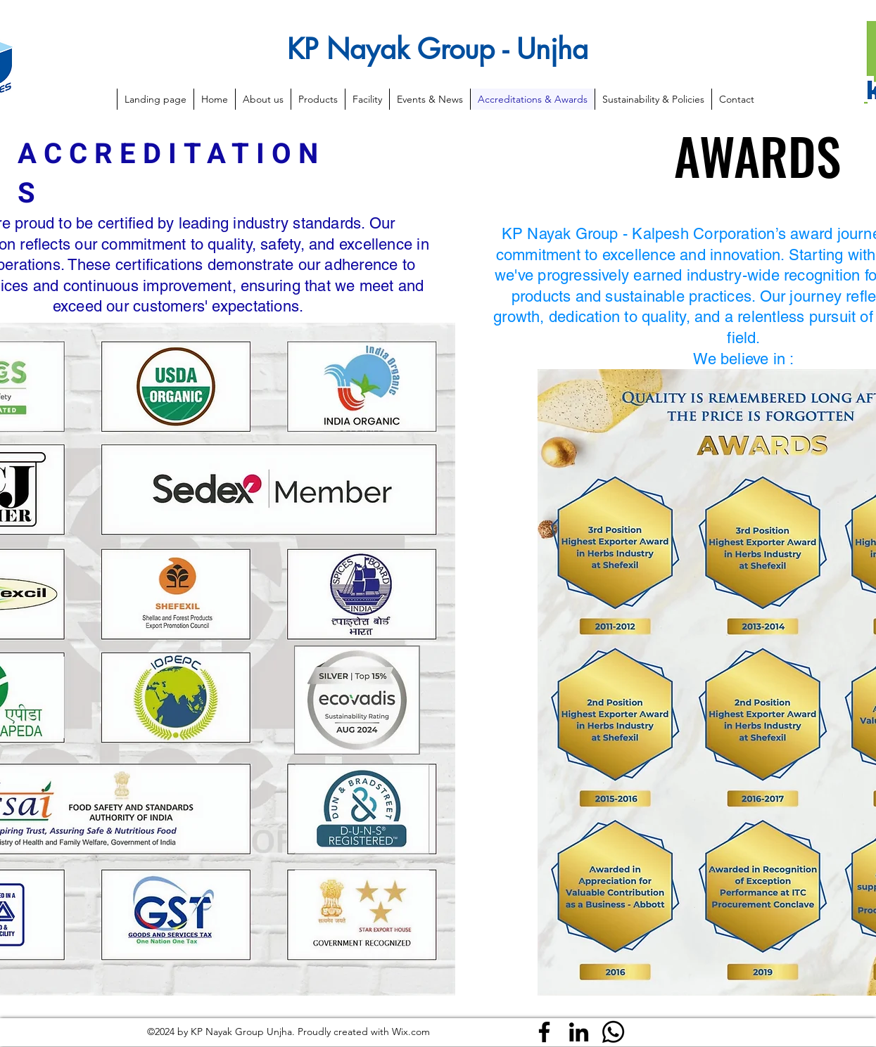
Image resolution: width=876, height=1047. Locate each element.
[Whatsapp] (613, 1032)
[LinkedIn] (578, 1032)
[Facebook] (544, 1032)
